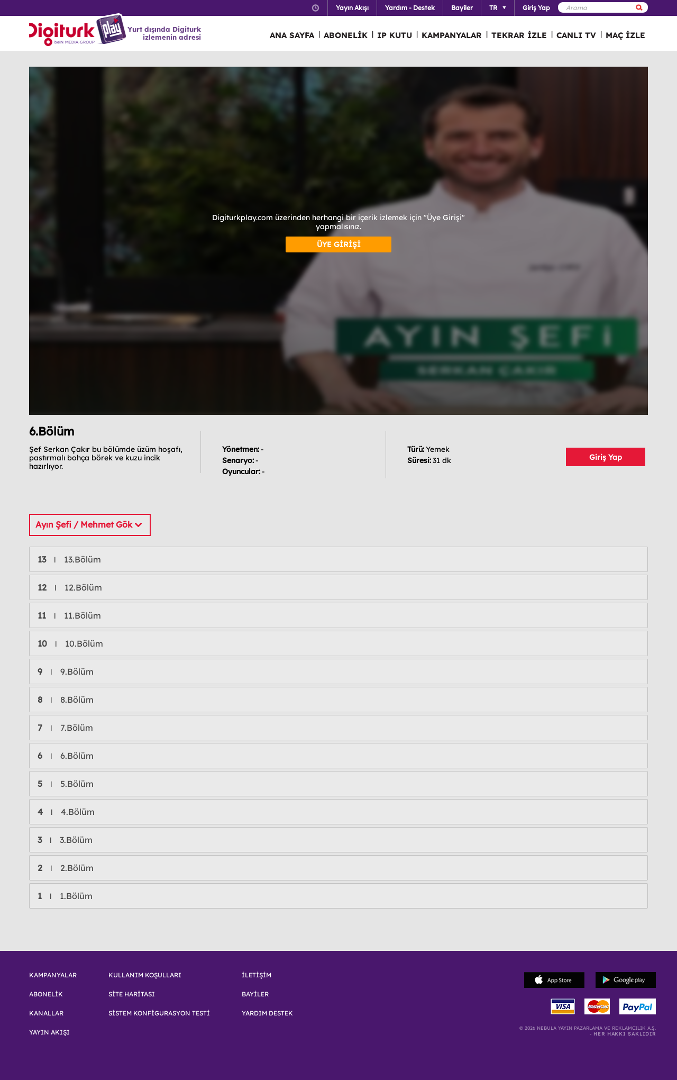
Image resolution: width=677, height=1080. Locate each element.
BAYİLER (255, 994)
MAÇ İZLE (625, 35)
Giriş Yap (605, 457)
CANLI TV (576, 35)
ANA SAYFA (292, 35)
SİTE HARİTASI (131, 994)
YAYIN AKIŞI (49, 1032)
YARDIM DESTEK (267, 1013)
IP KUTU (394, 35)
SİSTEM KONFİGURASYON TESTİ (159, 1013)
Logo (79, 30)
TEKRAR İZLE (519, 35)
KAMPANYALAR (452, 35)
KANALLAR (46, 1013)
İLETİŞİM (256, 975)
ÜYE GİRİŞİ (339, 244)
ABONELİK (346, 35)
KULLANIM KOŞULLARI (144, 975)
